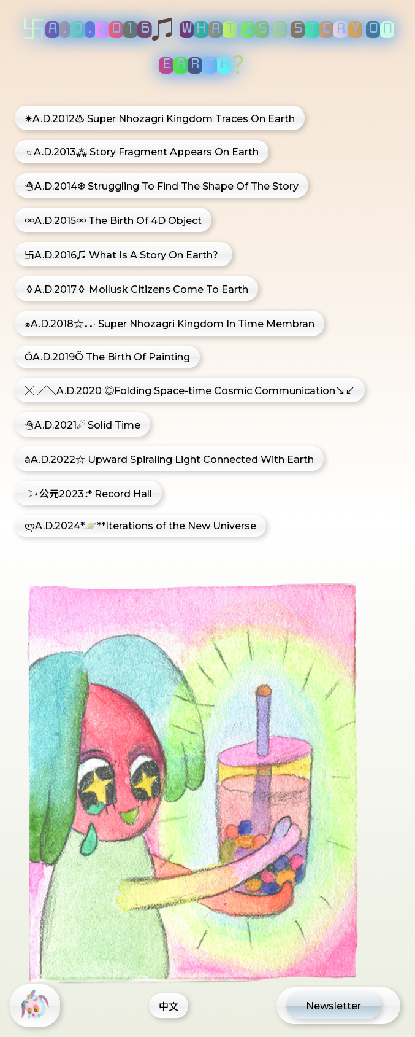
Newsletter (333, 1006)
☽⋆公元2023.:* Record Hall (88, 494)
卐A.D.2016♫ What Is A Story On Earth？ (124, 255)
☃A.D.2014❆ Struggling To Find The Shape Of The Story (162, 186)
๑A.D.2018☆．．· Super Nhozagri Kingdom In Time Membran (169, 324)
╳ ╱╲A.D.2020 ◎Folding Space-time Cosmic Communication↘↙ (190, 391)
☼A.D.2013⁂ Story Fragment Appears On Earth (142, 152)
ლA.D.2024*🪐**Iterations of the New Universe (140, 526)
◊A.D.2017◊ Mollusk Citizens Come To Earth (136, 289)
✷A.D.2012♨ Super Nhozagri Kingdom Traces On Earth (160, 119)
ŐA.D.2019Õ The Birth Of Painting (107, 357)
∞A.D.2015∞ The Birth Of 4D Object (113, 221)
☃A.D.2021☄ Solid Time (82, 425)
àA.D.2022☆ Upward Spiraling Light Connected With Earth (169, 459)
